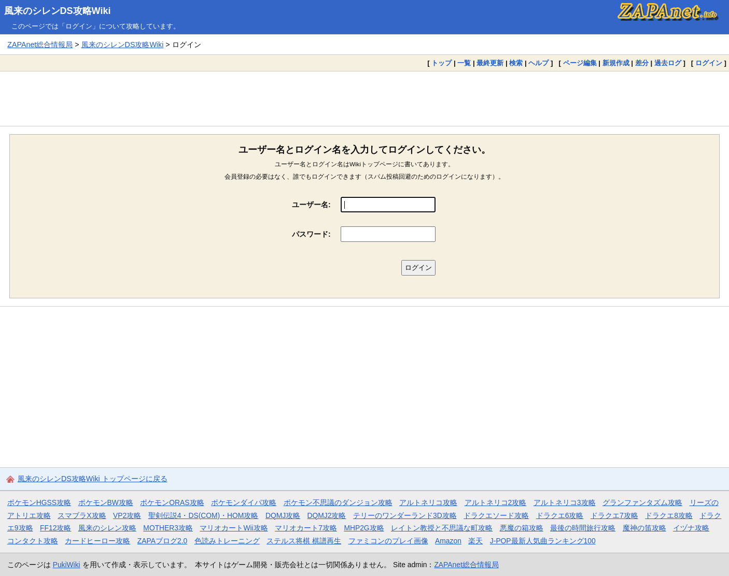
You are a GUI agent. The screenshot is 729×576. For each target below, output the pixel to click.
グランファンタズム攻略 (642, 502)
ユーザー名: (311, 204)
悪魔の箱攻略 (521, 528)
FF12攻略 (55, 528)
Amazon (448, 541)
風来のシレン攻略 (107, 528)
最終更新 (489, 63)
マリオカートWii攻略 (234, 528)
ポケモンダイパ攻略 (243, 502)
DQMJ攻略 (282, 515)
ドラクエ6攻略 (560, 515)
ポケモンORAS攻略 (172, 502)
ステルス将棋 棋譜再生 (304, 541)
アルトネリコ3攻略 (565, 502)
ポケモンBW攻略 (105, 502)
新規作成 (615, 63)
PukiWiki (66, 564)
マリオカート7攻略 (306, 528)
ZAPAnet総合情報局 (40, 44)
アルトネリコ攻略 (428, 502)
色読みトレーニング (227, 541)
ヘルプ (538, 63)
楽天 (475, 541)
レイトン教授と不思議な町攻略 (442, 528)
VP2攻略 (127, 515)
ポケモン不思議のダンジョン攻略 (338, 502)
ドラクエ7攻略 (614, 515)
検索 (516, 63)
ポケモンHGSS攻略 (39, 502)
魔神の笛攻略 (644, 528)
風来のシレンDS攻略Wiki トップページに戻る (92, 478)
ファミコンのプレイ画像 (388, 541)
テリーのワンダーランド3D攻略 (405, 515)
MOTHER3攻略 (168, 528)
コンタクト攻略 (32, 541)
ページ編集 (580, 63)
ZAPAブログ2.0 (162, 541)
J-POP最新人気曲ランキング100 (543, 541)
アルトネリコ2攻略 (496, 502)
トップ (441, 63)
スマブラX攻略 (82, 515)
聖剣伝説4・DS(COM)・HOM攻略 (203, 515)
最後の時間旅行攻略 (582, 528)
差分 (642, 63)
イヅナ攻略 (691, 528)
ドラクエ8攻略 (669, 515)
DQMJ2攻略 (326, 515)
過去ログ (667, 63)
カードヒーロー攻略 (97, 541)
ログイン (708, 63)
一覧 (464, 63)
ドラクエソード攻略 (496, 515)
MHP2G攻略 (364, 528)
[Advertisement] (364, 98)
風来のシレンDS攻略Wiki (57, 11)
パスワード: (311, 234)
